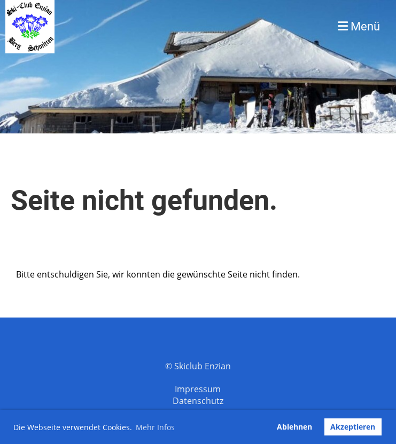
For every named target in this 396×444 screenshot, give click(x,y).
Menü (359, 26)
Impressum (198, 389)
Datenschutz (198, 401)
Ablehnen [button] (294, 427)
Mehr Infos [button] (155, 427)
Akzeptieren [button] (352, 427)
